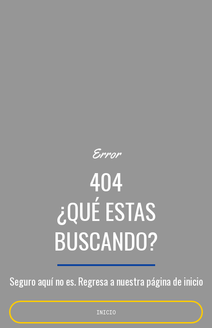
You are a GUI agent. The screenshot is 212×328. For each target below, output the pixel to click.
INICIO (106, 312)
